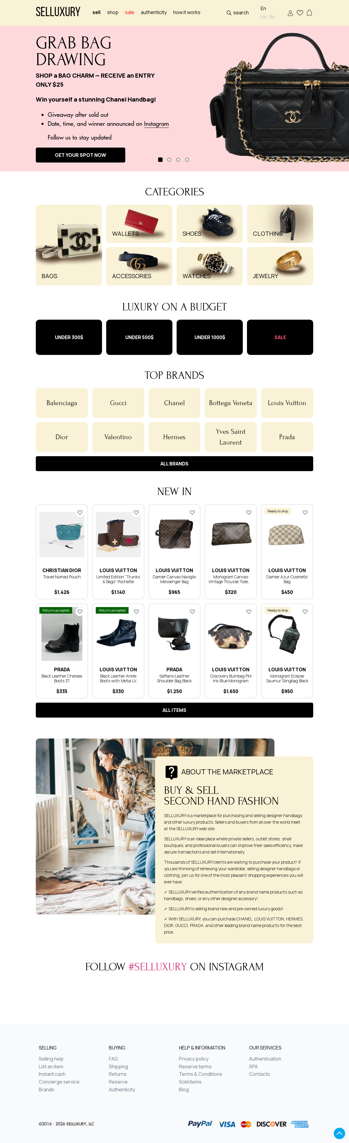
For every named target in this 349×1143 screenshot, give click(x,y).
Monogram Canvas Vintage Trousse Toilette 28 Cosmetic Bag (231, 581)
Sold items (190, 1082)
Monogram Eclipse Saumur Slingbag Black (287, 678)
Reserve (118, 1082)
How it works (186, 12)
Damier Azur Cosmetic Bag (287, 579)
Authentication (265, 1059)
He (264, 17)
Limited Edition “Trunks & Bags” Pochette (118, 579)
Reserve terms (195, 1067)
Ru (272, 17)
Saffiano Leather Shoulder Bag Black (174, 678)
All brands (174, 463)
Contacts (259, 1074)
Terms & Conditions (200, 1074)
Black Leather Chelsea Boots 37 (61, 678)
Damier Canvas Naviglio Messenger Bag (174, 579)
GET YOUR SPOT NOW (80, 155)
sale (129, 12)
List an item (51, 1067)
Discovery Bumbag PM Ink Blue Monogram (230, 678)
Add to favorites (80, 512)
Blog (184, 1090)
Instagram (156, 123)
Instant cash (52, 1074)
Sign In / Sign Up (290, 13)
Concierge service (59, 1082)
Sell (96, 12)
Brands (46, 1090)
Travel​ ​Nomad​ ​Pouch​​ (62, 577)
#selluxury (158, 966)
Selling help (51, 1059)
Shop (112, 12)
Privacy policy (194, 1059)
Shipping (118, 1067)
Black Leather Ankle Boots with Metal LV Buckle (118, 680)
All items (174, 710)
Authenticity (154, 12)
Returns (117, 1074)
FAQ (113, 1059)
